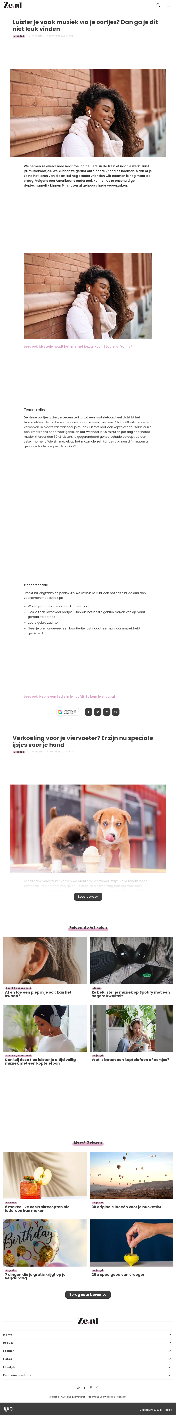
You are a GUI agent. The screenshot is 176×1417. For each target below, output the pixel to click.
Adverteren (79, 1396)
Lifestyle (9, 1367)
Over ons (66, 1396)
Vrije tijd (19, 36)
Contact (121, 1396)
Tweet (97, 712)
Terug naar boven (85, 1294)
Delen (88, 712)
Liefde (7, 1359)
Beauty (8, 1343)
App (115, 712)
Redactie (54, 1396)
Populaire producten (18, 1375)
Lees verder (88, 896)
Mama (7, 1335)
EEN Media (166, 1409)
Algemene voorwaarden (101, 1396)
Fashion (8, 1351)
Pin (106, 712)
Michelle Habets (64, 36)
